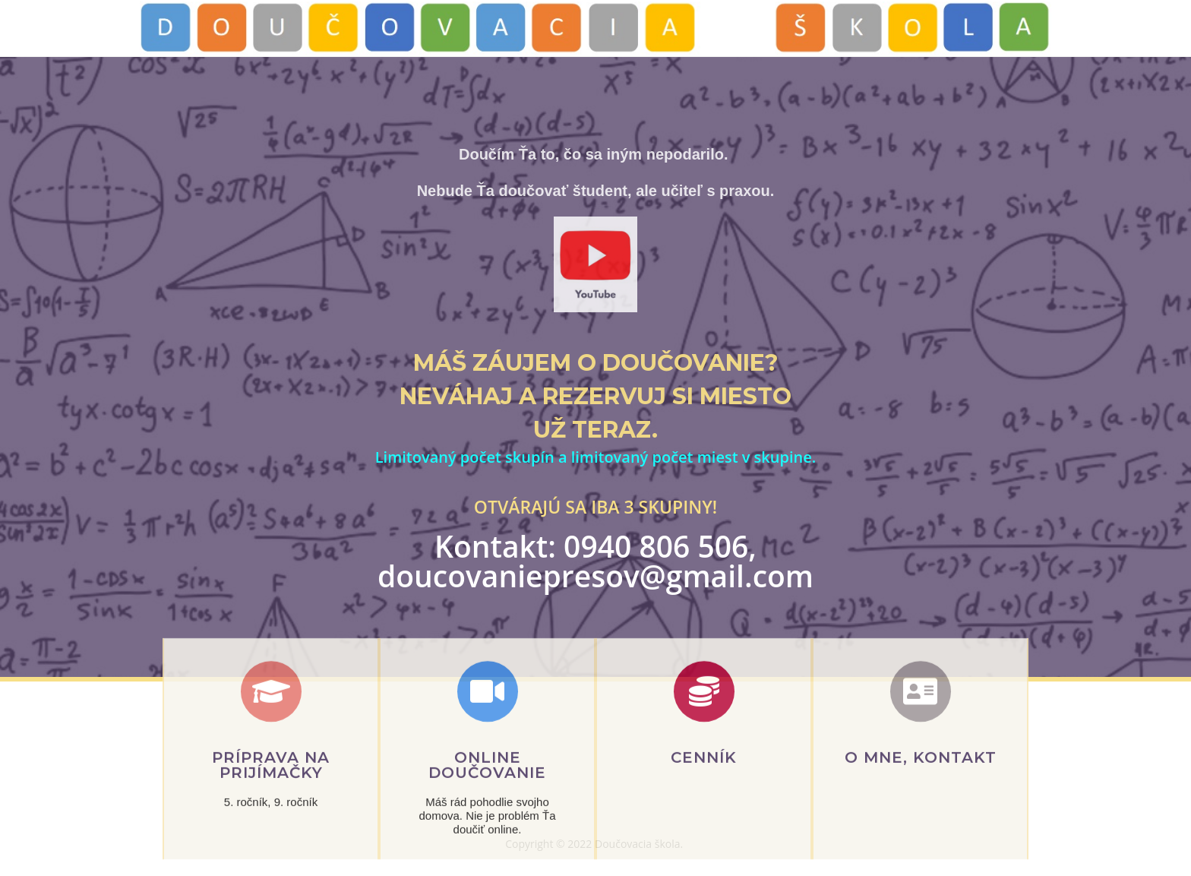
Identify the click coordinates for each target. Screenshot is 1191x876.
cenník (704, 795)
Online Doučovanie (487, 803)
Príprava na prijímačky (271, 803)
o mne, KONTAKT (921, 795)
